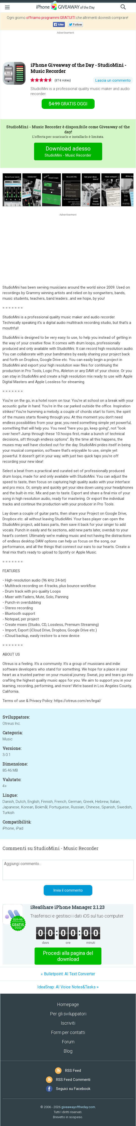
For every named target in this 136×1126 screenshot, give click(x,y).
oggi (68, 103)
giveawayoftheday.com (78, 1107)
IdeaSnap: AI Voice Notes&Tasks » (68, 987)
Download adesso (68, 152)
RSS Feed (73, 1070)
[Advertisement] (68, 47)
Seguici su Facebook (73, 1088)
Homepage (68, 1004)
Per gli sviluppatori (68, 1013)
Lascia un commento (113, 80)
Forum (68, 1041)
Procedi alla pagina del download (68, 956)
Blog (68, 1051)
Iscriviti (68, 1023)
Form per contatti (68, 1032)
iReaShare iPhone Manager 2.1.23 (67, 907)
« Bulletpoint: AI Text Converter (68, 973)
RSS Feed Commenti (73, 1079)
